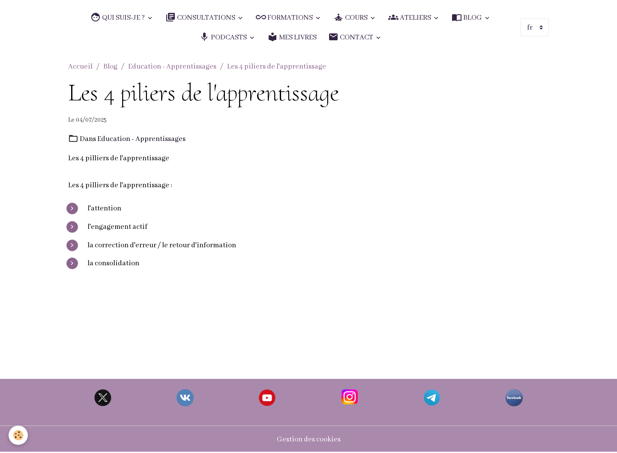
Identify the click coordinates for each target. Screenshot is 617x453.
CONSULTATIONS (201, 17)
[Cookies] (18, 435)
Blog (110, 66)
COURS (351, 17)
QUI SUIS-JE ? (118, 17)
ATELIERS (410, 17)
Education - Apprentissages (172, 66)
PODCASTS (223, 37)
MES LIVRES (292, 37)
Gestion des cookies (309, 439)
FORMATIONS (285, 17)
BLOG (467, 17)
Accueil (80, 66)
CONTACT (351, 37)
